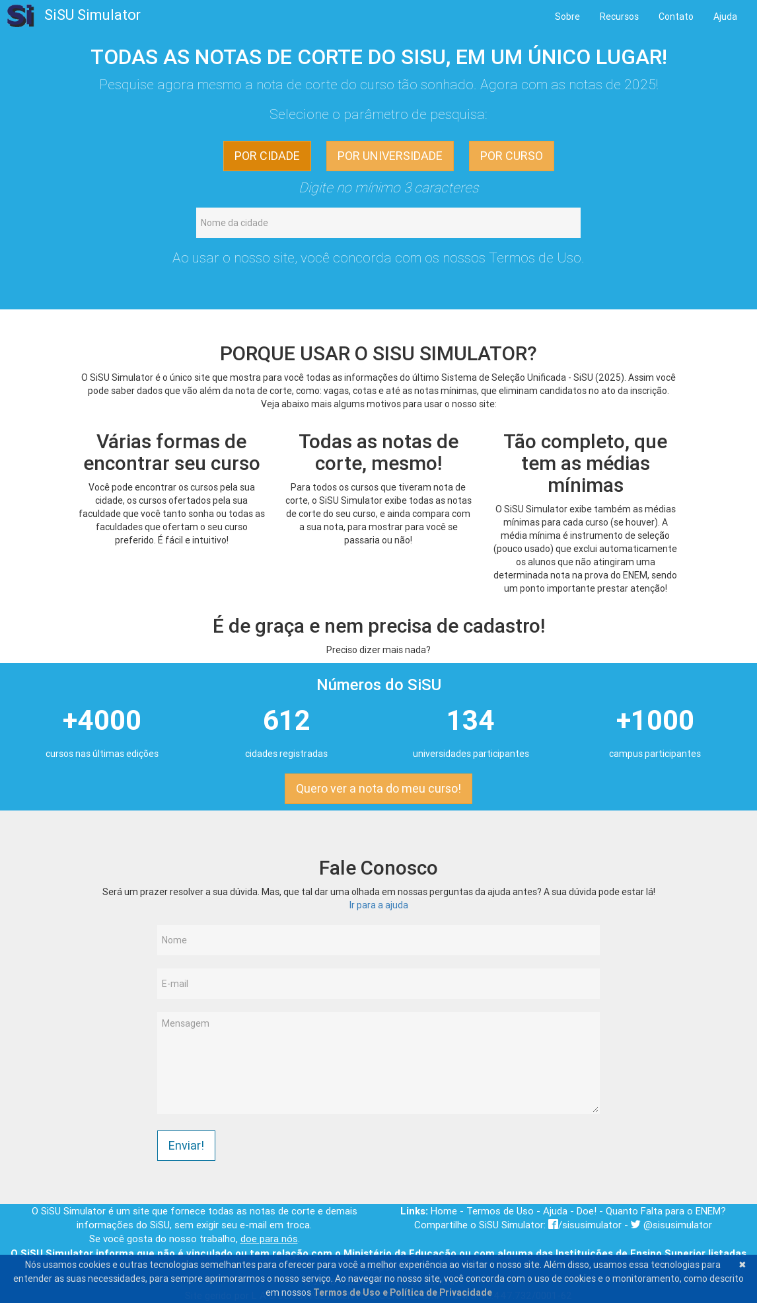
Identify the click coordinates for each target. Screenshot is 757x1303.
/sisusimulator (585, 1224)
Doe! (586, 1210)
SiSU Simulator (74, 16)
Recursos (619, 16)
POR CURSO (511, 155)
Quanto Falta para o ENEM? (666, 1210)
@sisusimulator (671, 1224)
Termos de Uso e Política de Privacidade (402, 1292)
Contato (676, 16)
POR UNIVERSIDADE (390, 155)
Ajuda (725, 16)
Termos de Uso (535, 257)
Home (444, 1210)
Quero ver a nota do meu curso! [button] (378, 788)
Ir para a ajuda (378, 905)
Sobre (567, 16)
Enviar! (186, 1145)
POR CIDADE (267, 155)
